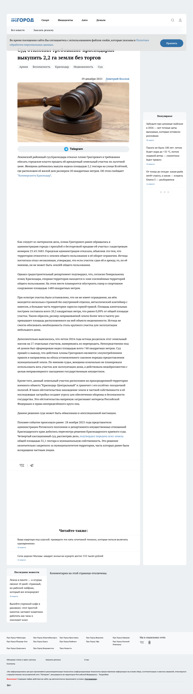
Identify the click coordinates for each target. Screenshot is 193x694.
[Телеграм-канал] (73, 149)
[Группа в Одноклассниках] (149, 642)
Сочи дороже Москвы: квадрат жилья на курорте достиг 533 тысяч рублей (73, 558)
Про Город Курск (40, 641)
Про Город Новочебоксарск (45, 637)
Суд (100, 66)
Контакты (11, 664)
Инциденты (65, 20)
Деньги (100, 20)
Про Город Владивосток (43, 648)
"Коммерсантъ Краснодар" (34, 175)
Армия (23, 66)
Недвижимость (83, 66)
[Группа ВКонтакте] (142, 642)
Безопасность (41, 66)
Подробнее (104, 674)
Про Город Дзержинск (16, 648)
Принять (171, 43)
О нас (86, 660)
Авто (85, 20)
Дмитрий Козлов (117, 79)
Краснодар (62, 66)
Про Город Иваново (121, 637)
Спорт (45, 20)
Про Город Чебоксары (16, 637)
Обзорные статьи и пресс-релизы (21, 660)
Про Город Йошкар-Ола (17, 641)
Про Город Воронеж (94, 637)
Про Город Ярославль (69, 637)
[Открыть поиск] (172, 20)
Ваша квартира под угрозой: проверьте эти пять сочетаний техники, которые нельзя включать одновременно (73, 543)
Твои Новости (66, 648)
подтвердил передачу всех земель (102, 436)
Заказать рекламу (44, 30)
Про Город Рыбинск (68, 641)
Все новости (18, 30)
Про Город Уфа (92, 641)
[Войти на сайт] (180, 20)
